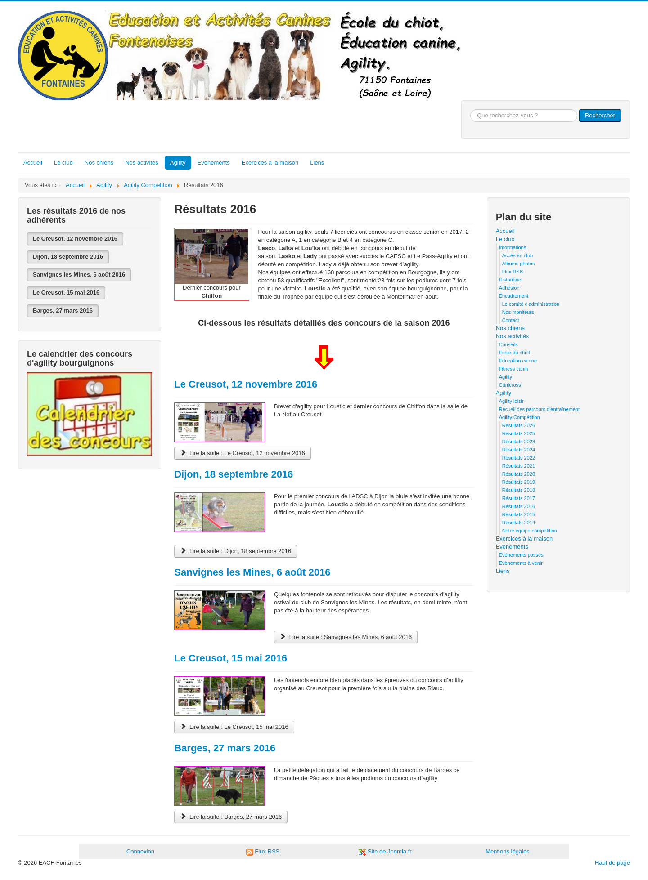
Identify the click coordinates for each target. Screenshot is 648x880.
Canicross (510, 385)
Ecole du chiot (514, 352)
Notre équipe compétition (529, 530)
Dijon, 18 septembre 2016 (68, 256)
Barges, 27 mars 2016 (63, 310)
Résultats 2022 (518, 457)
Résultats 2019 (518, 482)
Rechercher (600, 115)
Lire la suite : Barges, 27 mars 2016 (231, 816)
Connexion (140, 851)
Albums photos (518, 263)
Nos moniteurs (518, 312)
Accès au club (517, 255)
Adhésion (509, 287)
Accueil (32, 162)
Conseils (508, 344)
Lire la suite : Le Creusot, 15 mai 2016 (234, 727)
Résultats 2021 (518, 466)
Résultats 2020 (518, 474)
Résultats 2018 (518, 490)
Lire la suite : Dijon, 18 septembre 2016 (235, 551)
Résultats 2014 (518, 522)
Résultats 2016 (518, 506)
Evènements (214, 162)
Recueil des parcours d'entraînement (539, 409)
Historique (510, 279)
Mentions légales (508, 851)
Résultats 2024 (518, 449)
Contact (510, 320)
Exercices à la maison (270, 162)
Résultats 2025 (518, 433)
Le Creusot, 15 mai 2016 (66, 292)
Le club (63, 162)
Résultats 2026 (518, 425)
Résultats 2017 (518, 498)
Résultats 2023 (518, 441)
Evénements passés (521, 555)
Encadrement (513, 296)
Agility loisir (511, 401)
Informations (512, 247)
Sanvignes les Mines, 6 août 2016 (79, 274)
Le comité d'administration (530, 304)
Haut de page (612, 862)
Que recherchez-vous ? (470, 109)
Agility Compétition (519, 417)
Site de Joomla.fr (390, 851)
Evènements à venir (521, 563)
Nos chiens (99, 162)
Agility (178, 162)
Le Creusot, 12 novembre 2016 (75, 238)
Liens (317, 162)
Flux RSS (512, 271)
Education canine (518, 360)
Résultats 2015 (518, 514)
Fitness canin (513, 368)
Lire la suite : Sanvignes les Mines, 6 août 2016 (346, 637)
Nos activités (141, 162)
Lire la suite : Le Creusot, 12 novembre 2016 (242, 453)
